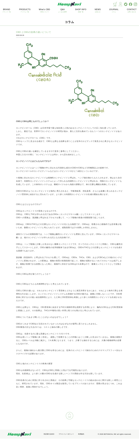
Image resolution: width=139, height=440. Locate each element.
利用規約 (81, 434)
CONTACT (132, 10)
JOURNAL (114, 10)
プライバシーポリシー (66, 434)
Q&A (62, 10)
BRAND (6, 10)
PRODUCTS (25, 10)
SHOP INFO (80, 10)
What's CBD (44, 10)
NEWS (98, 10)
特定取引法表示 (49, 434)
